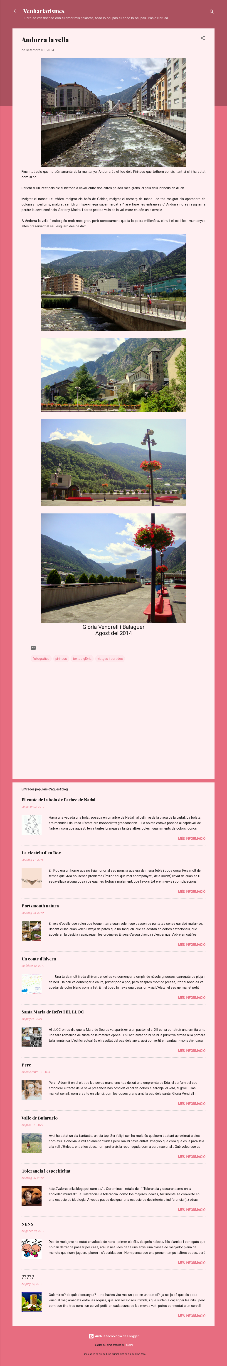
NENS (27, 1224)
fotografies (41, 659)
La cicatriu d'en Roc (41, 853)
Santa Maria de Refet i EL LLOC (53, 1012)
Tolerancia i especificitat (46, 1171)
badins (129, 1344)
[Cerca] (212, 12)
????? (28, 1277)
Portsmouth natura (40, 906)
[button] (202, 38)
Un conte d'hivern (39, 959)
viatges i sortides (110, 659)
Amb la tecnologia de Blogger (114, 1336)
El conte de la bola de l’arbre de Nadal (59, 799)
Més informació (191, 839)
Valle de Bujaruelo (40, 1118)
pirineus (61, 659)
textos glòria (82, 659)
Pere (26, 1065)
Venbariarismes (43, 11)
